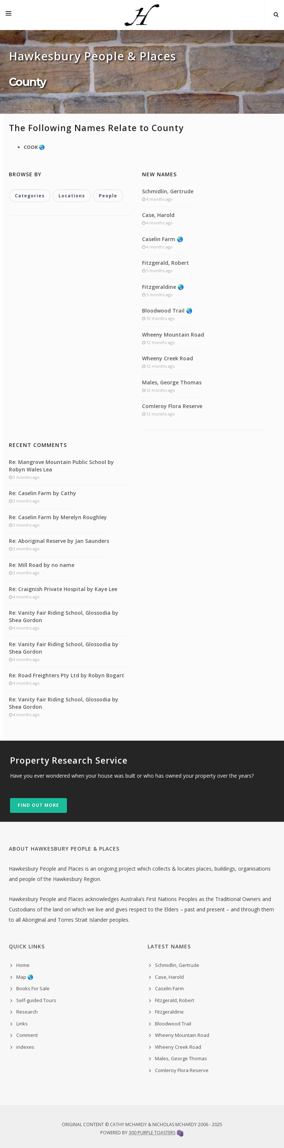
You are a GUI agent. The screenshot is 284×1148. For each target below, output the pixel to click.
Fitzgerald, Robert (165, 262)
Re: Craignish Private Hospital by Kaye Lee (63, 589)
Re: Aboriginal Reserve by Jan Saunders (59, 540)
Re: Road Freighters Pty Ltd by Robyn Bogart (66, 675)
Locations (71, 196)
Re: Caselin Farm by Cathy (42, 493)
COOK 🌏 (34, 147)
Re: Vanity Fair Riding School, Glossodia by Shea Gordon (63, 616)
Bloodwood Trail (173, 1023)
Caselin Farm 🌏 (162, 239)
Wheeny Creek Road (167, 358)
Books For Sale (33, 988)
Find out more (38, 805)
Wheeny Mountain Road (173, 334)
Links (22, 1023)
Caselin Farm (169, 988)
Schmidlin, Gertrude (167, 191)
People (108, 196)
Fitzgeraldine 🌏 (163, 286)
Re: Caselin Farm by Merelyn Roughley (58, 517)
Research (27, 1011)
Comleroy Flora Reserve (172, 406)
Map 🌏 (24, 977)
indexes (25, 1047)
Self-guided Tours (36, 1000)
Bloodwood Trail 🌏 (167, 310)
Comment (27, 1035)
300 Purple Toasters (152, 1132)
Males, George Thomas (172, 382)
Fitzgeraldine (169, 1011)
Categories (30, 196)
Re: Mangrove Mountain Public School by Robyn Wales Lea (61, 465)
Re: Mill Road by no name (41, 564)
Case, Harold (158, 214)
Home (23, 965)
